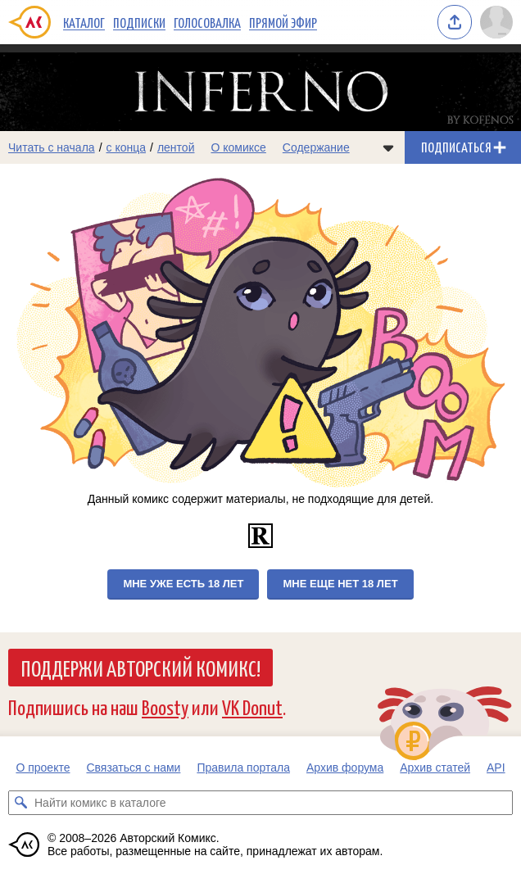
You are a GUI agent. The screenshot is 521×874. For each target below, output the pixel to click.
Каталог (84, 22)
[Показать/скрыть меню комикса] (388, 147)
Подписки (139, 22)
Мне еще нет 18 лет (340, 583)
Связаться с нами (133, 767)
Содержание (316, 147)
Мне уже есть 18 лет (183, 583)
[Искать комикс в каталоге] (20, 802)
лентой (176, 147)
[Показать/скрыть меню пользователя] (496, 22)
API (496, 767)
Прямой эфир (283, 22)
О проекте (43, 767)
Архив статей (435, 767)
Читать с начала (51, 147)
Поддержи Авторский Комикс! (140, 668)
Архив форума (344, 767)
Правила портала (243, 767)
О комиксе (238, 147)
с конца (126, 147)
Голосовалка (207, 22)
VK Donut (252, 706)
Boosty (165, 706)
